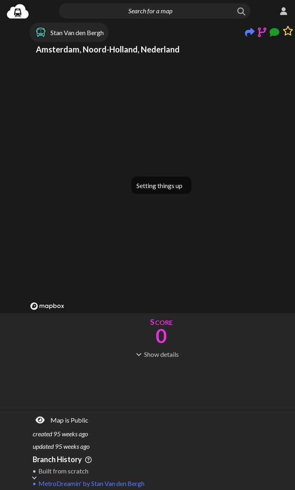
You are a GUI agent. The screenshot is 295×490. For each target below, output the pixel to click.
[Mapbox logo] (47, 306)
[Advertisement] (161, 383)
